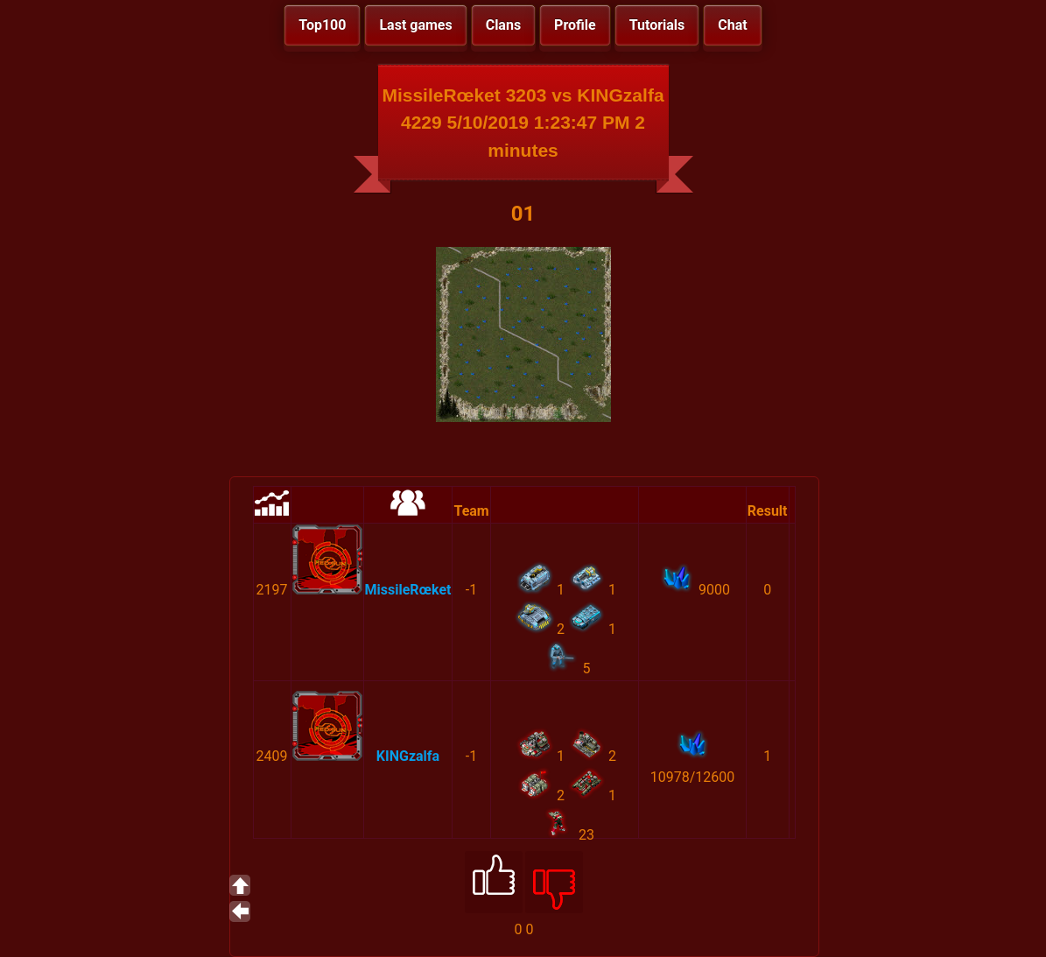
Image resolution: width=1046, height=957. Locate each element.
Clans (503, 25)
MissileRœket (408, 589)
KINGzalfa (407, 756)
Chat (732, 25)
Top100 (322, 25)
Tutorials (657, 25)
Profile (575, 25)
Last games (415, 25)
